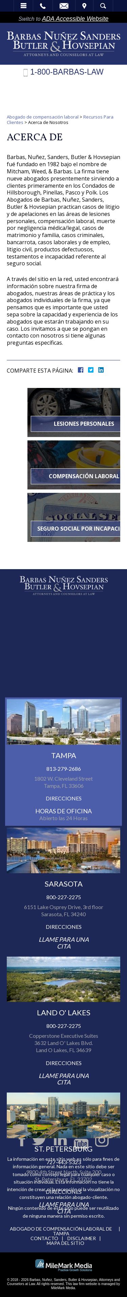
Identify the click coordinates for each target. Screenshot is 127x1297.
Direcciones (64, 961)
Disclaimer (81, 1238)
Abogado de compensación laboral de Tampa (61, 1231)
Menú (23, 6)
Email (64, 6)
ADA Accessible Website (75, 18)
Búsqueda (103, 6)
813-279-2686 (63, 932)
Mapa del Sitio (65, 1243)
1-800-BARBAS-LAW (66, 72)
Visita (84, 6)
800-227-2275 (63, 1060)
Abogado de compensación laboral (43, 117)
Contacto (44, 1238)
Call (42, 6)
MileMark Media (63, 1288)
